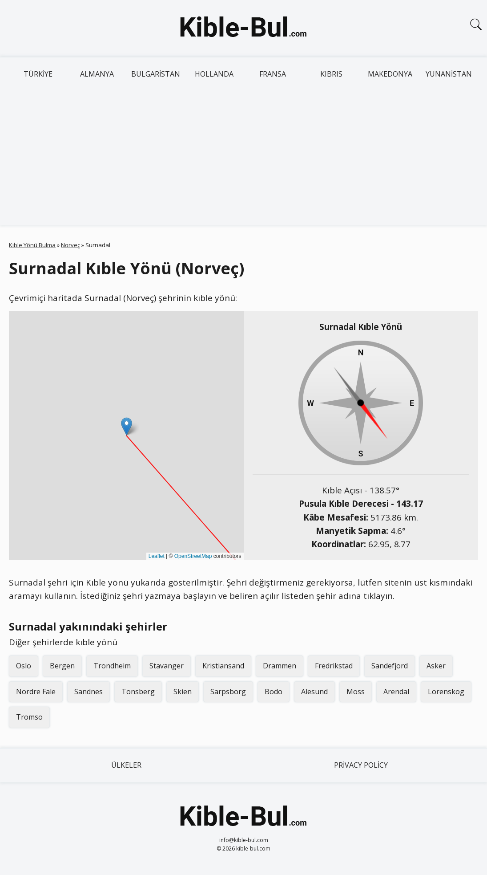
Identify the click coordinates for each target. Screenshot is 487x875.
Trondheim (112, 666)
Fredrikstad (334, 666)
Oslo (23, 666)
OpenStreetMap (193, 556)
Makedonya (390, 74)
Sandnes (88, 691)
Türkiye (38, 74)
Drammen (279, 666)
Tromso (29, 717)
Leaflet (157, 556)
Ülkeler (126, 765)
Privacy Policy (361, 765)
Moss (355, 691)
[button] (126, 426)
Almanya (97, 74)
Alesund (314, 691)
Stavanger (166, 666)
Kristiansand (223, 666)
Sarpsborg (228, 691)
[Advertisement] (243, 158)
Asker (436, 666)
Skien (182, 691)
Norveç (70, 245)
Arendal (396, 691)
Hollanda (214, 74)
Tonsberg (138, 691)
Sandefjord (389, 666)
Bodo (273, 691)
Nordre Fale (36, 691)
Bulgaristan (155, 74)
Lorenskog (446, 691)
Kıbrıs (331, 74)
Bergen (62, 666)
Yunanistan (449, 74)
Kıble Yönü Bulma (32, 245)
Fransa (272, 74)
